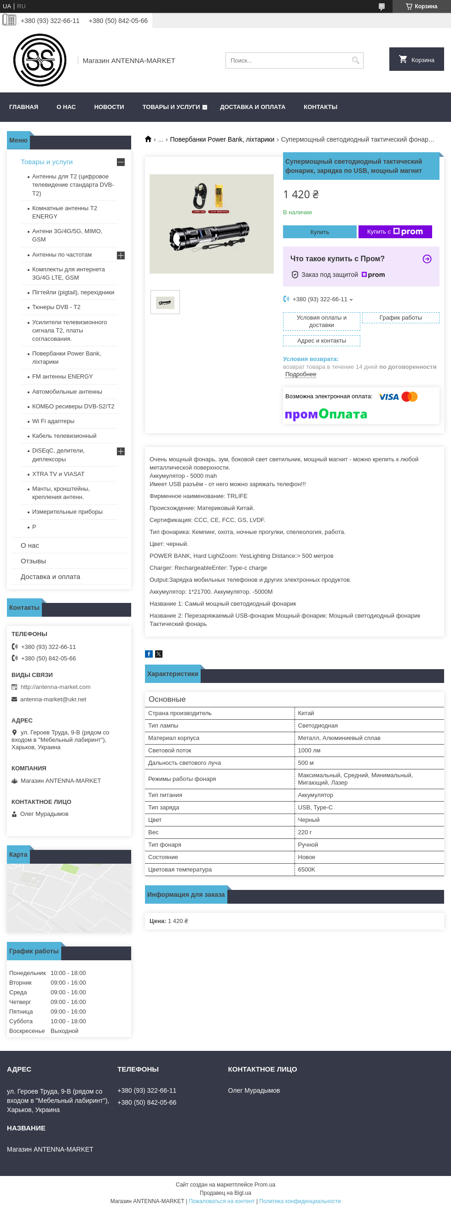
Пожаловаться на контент (221, 1201)
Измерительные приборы (67, 511)
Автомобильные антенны (67, 391)
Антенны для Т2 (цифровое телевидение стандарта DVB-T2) (73, 184)
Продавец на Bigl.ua (225, 1193)
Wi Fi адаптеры (53, 421)
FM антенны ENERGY (62, 376)
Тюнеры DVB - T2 (56, 307)
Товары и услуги (171, 106)
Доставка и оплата (252, 106)
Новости (109, 106)
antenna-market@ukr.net (53, 699)
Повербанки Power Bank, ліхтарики (222, 139)
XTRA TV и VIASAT (58, 473)
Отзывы (33, 561)
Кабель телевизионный (64, 435)
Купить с (395, 232)
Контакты (320, 106)
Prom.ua (264, 1184)
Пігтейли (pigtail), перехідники (73, 292)
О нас (66, 106)
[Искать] (355, 60)
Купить (319, 232)
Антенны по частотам (62, 254)
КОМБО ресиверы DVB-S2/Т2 (73, 406)
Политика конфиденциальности (300, 1201)
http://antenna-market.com (56, 686)
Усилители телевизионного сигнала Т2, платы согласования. (69, 330)
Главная (23, 106)
